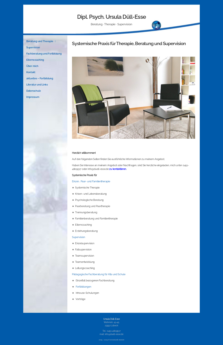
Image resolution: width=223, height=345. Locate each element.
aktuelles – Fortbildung (39, 78)
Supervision (33, 47)
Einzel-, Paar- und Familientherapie (91, 181)
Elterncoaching (35, 59)
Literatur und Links (37, 84)
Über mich (32, 66)
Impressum (32, 97)
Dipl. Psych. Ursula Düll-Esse (111, 16)
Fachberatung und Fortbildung (43, 53)
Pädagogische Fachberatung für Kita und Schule (98, 274)
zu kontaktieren (117, 169)
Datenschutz (33, 90)
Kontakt (30, 72)
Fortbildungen (83, 286)
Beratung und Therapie (41, 41)
